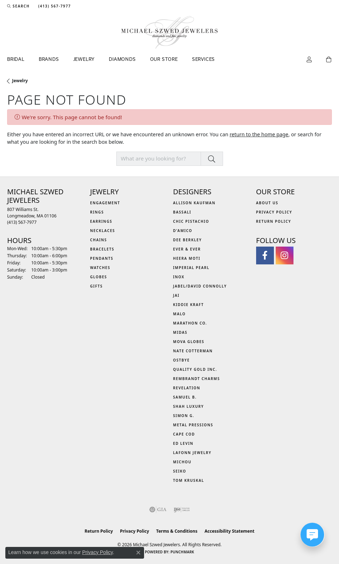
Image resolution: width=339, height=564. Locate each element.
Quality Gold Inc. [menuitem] (195, 369)
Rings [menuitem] (97, 212)
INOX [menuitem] (179, 276)
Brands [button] (49, 59)
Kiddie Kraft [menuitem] (188, 304)
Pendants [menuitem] (101, 258)
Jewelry (20, 81)
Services (203, 59)
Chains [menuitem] (98, 239)
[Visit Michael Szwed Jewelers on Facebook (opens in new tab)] (265, 255)
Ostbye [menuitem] (181, 360)
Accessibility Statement (229, 531)
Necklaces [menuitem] (102, 230)
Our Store (164, 59)
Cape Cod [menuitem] (184, 434)
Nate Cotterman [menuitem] (193, 350)
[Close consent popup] (138, 552)
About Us (267, 202)
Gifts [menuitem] (96, 286)
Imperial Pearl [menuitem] (191, 267)
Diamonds (122, 59)
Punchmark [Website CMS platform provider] (182, 551)
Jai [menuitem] (176, 295)
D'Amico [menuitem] (182, 230)
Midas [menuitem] (180, 332)
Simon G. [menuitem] (184, 415)
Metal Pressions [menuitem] (193, 424)
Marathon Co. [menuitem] (190, 323)
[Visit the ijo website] (182, 509)
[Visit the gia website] (157, 509)
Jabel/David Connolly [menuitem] (200, 286)
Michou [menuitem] (182, 461)
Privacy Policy (274, 212)
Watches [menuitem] (100, 267)
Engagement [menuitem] (105, 202)
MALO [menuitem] (179, 313)
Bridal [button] (16, 59)
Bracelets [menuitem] (102, 249)
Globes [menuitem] (98, 276)
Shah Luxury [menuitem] (188, 406)
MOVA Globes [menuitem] (189, 341)
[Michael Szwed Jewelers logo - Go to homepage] (169, 32)
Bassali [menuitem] (182, 212)
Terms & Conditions (176, 531)
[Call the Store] (22, 222)
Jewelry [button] (84, 59)
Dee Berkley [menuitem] (187, 239)
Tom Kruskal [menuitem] (188, 480)
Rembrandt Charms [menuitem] (196, 378)
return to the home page (258, 134)
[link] (54, 6)
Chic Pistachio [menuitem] (191, 221)
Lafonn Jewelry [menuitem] (192, 452)
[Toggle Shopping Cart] (329, 60)
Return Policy (273, 221)
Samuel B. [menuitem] (185, 397)
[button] (18, 6)
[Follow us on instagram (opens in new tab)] (284, 255)
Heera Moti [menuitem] (187, 258)
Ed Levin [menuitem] (183, 443)
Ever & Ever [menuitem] (187, 249)
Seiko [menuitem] (179, 471)
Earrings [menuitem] (101, 221)
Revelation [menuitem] (187, 387)
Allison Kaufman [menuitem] (194, 202)
